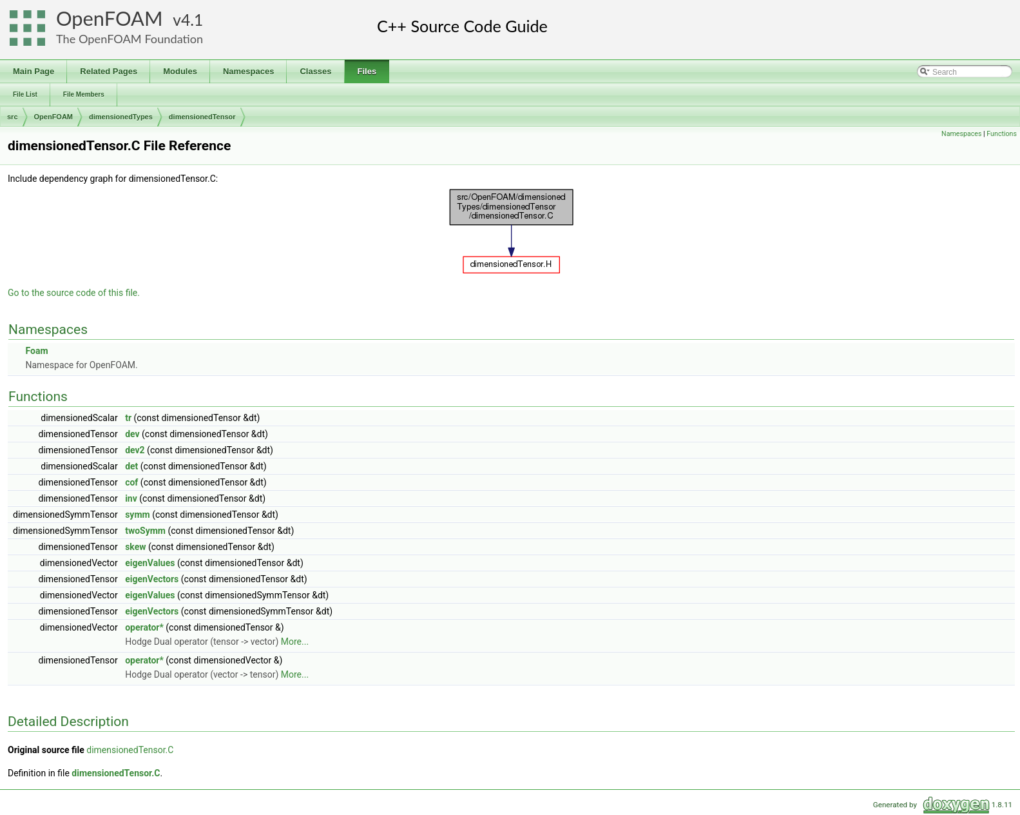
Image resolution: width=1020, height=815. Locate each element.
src (12, 117)
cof (131, 482)
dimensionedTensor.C (129, 750)
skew (135, 547)
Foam (36, 351)
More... (295, 641)
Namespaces (961, 134)
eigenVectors (151, 579)
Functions (1001, 134)
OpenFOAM (109, 18)
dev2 (134, 450)
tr (128, 418)
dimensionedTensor (202, 117)
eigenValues (150, 563)
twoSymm (145, 530)
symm (137, 514)
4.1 (192, 19)
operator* (144, 627)
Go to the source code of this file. (74, 293)
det (131, 466)
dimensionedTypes (121, 117)
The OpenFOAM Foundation (129, 39)
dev (132, 434)
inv (131, 498)
